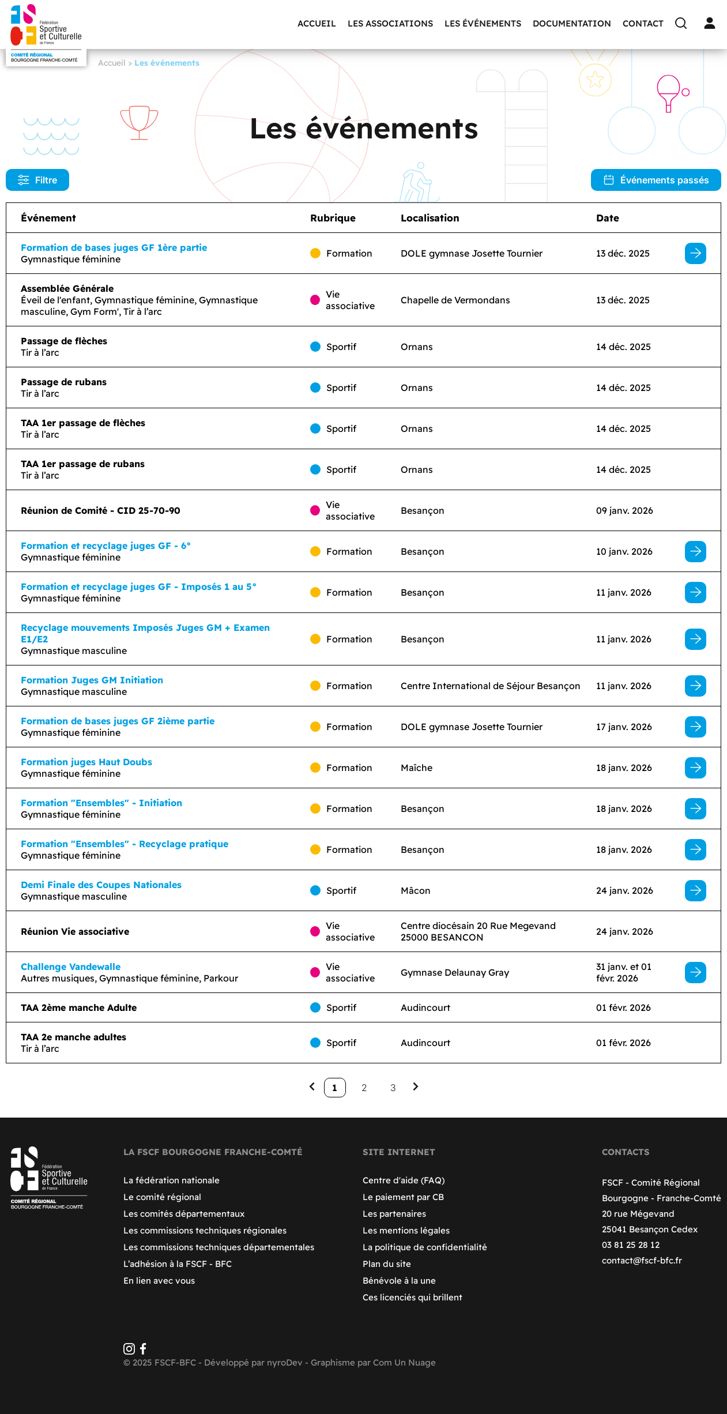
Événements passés (656, 180)
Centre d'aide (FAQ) (404, 1180)
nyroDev (285, 1362)
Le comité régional (162, 1196)
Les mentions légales (406, 1230)
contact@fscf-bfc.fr (642, 1260)
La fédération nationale (171, 1180)
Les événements (483, 23)
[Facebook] (143, 1351)
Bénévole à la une (399, 1280)
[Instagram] (129, 1351)
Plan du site (387, 1263)
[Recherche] (683, 23)
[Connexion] (712, 23)
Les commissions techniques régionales (205, 1230)
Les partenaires (394, 1213)
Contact (643, 23)
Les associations (390, 23)
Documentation (572, 23)
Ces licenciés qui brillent (412, 1297)
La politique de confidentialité (425, 1247)
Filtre (37, 180)
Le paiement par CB (403, 1196)
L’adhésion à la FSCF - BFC (177, 1263)
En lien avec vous (159, 1280)
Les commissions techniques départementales (218, 1247)
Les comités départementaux (183, 1213)
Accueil (316, 23)
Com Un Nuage (404, 1362)
